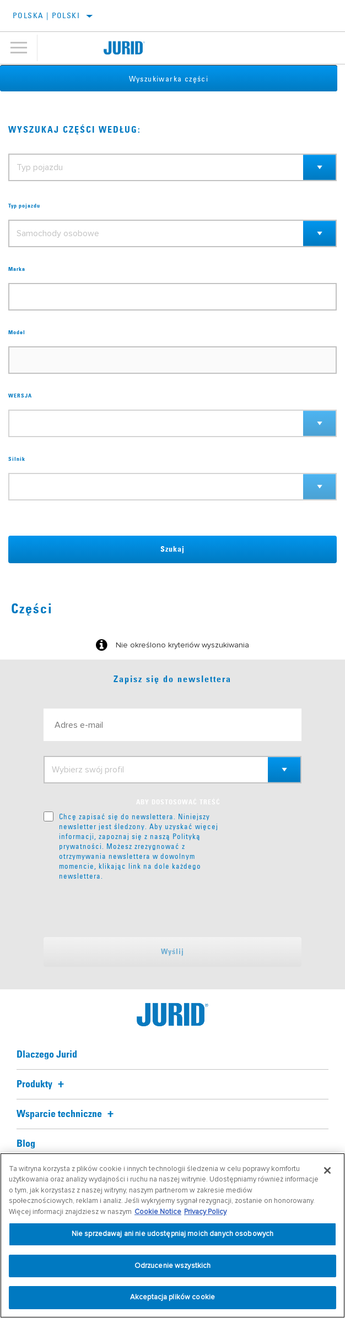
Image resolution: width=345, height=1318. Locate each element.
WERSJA (20, 396)
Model (16, 332)
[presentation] (135, 908)
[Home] (124, 48)
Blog (26, 1144)
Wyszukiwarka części (173, 79)
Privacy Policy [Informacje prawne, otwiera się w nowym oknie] (205, 1211)
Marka (16, 269)
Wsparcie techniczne (67, 1114)
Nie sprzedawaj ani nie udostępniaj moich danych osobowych (172, 1233)
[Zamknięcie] (327, 1170)
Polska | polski (46, 15)
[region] (172, 1235)
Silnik (16, 459)
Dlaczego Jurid (47, 1055)
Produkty (42, 1085)
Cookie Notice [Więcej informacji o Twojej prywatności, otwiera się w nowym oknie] (157, 1211)
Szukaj (172, 549)
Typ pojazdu (24, 206)
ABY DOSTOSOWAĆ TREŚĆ (178, 802)
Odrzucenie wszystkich (172, 1265)
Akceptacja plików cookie (172, 1297)
